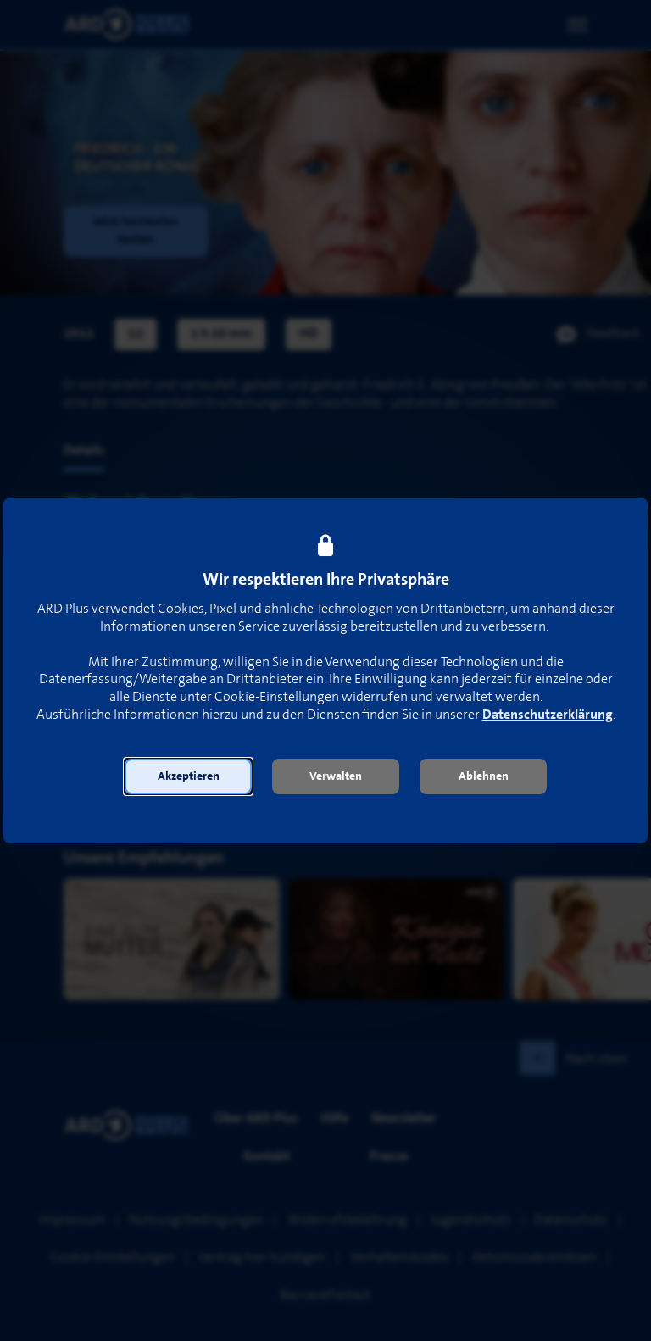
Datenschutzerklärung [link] (547, 715)
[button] (188, 776)
